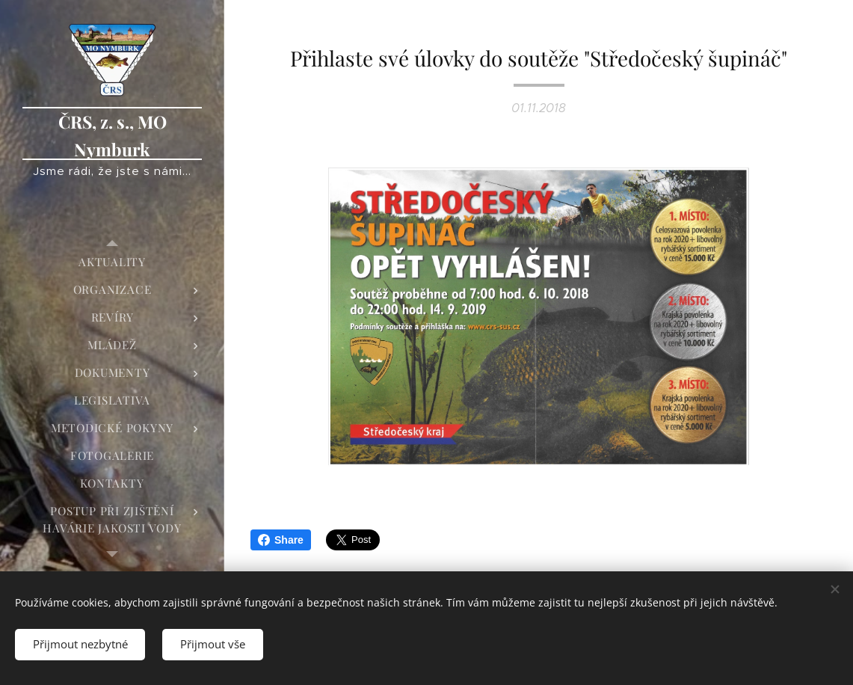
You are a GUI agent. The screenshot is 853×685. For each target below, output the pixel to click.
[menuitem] (112, 262)
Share (281, 540)
